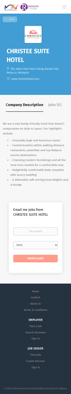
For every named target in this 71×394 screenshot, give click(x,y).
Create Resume (35, 361)
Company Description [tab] (24, 104)
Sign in (35, 338)
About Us (35, 303)
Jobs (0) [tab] (55, 104)
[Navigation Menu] (64, 6)
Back (11, 19)
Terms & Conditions (35, 310)
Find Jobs (35, 354)
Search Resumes (35, 332)
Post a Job (36, 326)
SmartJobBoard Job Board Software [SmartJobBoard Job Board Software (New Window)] (48, 388)
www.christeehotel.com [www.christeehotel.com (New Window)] (25, 79)
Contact (35, 297)
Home (35, 291)
